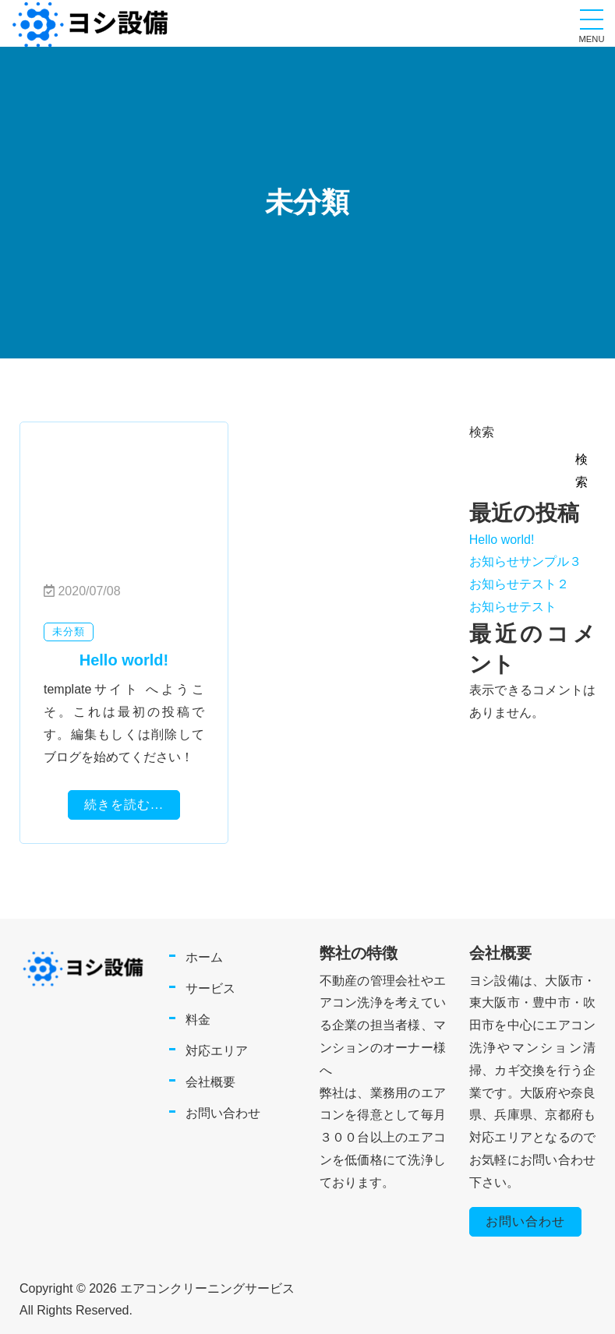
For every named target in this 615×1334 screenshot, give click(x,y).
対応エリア (217, 1050)
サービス (210, 988)
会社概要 (210, 1082)
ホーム (204, 957)
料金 (198, 1019)
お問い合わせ (223, 1113)
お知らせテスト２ (519, 584)
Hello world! (502, 539)
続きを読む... (123, 804)
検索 (481, 432)
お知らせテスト (513, 606)
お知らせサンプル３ (525, 561)
